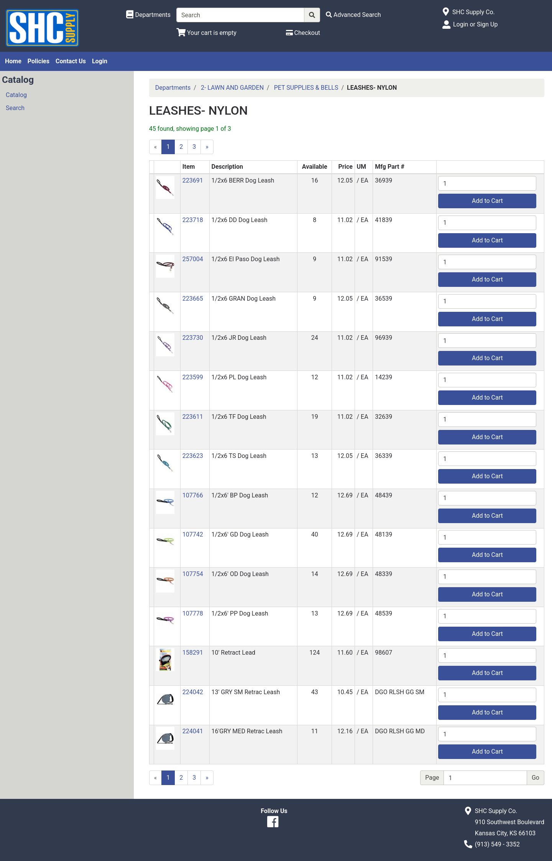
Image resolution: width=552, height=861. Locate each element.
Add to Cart (487, 200)
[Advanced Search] (353, 14)
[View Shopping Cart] (206, 32)
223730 (192, 337)
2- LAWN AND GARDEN (232, 87)
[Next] (207, 147)
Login (99, 61)
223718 (192, 220)
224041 (192, 731)
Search (15, 108)
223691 (192, 180)
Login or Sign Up (475, 24)
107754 (192, 574)
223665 (192, 298)
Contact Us (71, 61)
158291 (192, 652)
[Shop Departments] (148, 15)
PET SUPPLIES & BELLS (306, 87)
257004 (192, 259)
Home (13, 61)
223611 (192, 416)
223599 (192, 377)
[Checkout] (303, 32)
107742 (192, 534)
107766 (192, 495)
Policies (38, 61)
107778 (192, 613)
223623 (192, 455)
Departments (173, 87)
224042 (192, 692)
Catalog (16, 95)
